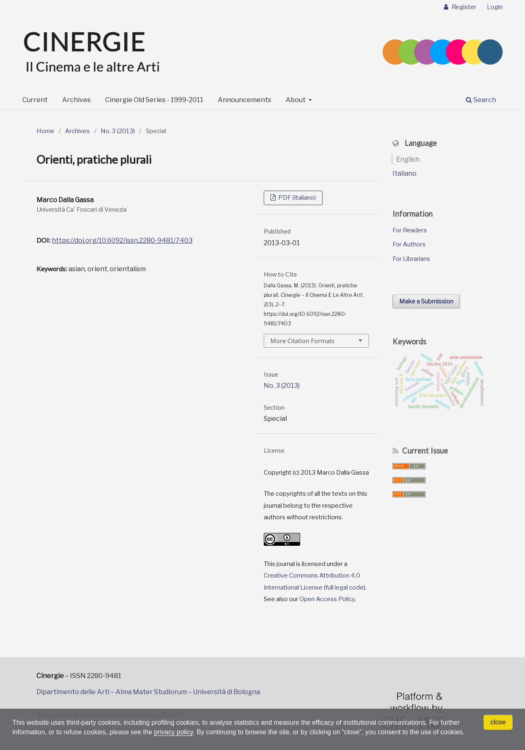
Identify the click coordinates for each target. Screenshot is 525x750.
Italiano (405, 173)
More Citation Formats (302, 341)
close (498, 722)
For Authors (409, 244)
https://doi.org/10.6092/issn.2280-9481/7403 (122, 240)
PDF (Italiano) (296, 197)
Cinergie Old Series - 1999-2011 (154, 100)
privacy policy (175, 732)
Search (481, 100)
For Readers (410, 230)
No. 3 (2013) (118, 131)
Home (45, 131)
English (407, 159)
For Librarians (411, 259)
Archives (76, 100)
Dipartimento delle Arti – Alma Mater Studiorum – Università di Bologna (148, 692)
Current (35, 100)
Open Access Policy (327, 599)
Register (463, 7)
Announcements (244, 100)
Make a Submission (426, 301)
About (296, 100)
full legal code (344, 587)
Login (495, 7)
